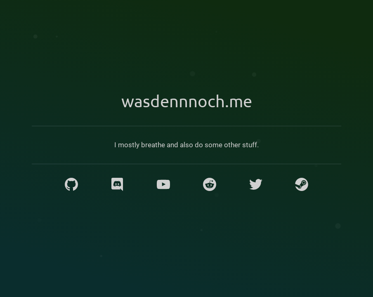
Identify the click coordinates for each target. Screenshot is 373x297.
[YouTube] (163, 184)
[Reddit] (209, 184)
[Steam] (301, 184)
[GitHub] (71, 184)
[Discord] (117, 184)
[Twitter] (255, 184)
